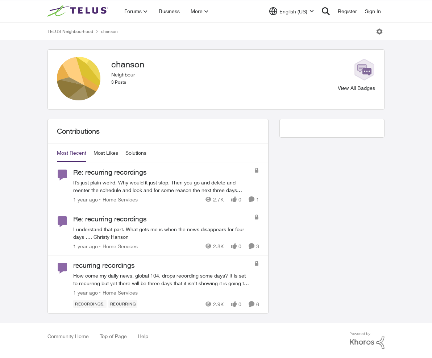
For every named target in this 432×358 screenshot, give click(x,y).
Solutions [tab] (135, 153)
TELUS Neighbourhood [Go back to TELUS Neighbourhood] (70, 31)
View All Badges (356, 88)
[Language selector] (291, 11)
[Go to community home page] (78, 11)
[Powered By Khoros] (367, 340)
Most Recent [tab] (71, 153)
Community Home (68, 336)
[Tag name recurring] (123, 304)
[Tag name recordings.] (90, 304)
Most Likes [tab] (106, 153)
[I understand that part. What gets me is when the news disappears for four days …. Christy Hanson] (161, 232)
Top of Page (113, 336)
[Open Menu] (379, 31)
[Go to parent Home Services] (118, 199)
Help (143, 336)
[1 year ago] (85, 199)
